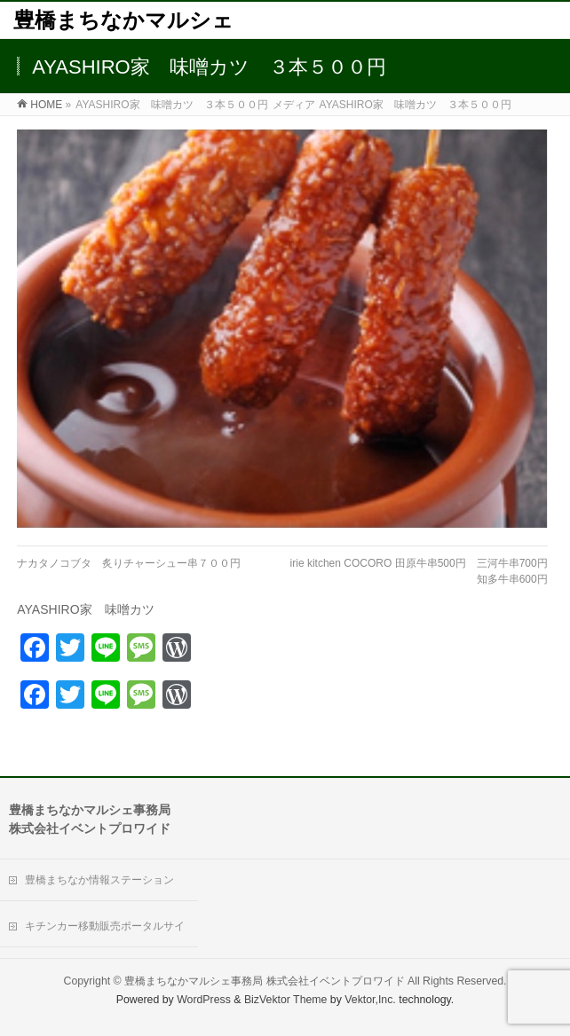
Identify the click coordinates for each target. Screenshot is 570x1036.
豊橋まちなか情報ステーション (99, 880)
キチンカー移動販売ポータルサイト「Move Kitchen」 (105, 933)
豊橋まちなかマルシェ (123, 20)
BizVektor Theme (286, 999)
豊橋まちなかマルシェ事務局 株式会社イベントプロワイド (264, 981)
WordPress (204, 999)
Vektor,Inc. (370, 999)
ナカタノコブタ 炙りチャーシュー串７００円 (129, 563)
